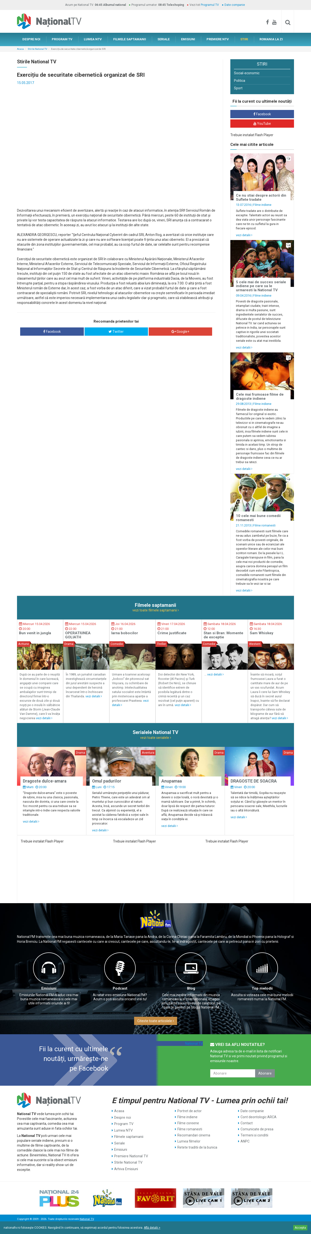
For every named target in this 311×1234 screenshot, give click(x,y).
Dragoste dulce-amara (44, 781)
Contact (247, 1123)
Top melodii (262, 988)
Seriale (119, 1141)
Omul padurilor (106, 781)
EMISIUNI (188, 39)
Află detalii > (152, 1227)
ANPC (245, 1141)
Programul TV (210, 5)
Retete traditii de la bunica (197, 1147)
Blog (191, 988)
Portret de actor (189, 1111)
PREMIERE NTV (218, 39)
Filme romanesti (264, 525)
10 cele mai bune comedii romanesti (258, 518)
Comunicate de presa (257, 1129)
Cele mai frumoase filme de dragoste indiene (260, 396)
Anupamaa (171, 781)
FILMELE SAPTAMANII (129, 39)
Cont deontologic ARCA (258, 1117)
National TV (194, 1043)
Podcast (120, 988)
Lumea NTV (123, 1129)
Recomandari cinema (193, 1135)
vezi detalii (244, 235)
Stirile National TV (37, 49)
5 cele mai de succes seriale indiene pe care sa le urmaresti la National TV (261, 286)
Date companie (235, 5)
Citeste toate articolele (155, 1021)
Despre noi (122, 1117)
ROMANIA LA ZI (271, 39)
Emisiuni (48, 988)
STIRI (244, 39)
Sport (238, 88)
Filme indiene (262, 205)
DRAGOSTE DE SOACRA (254, 781)
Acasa (20, 49)
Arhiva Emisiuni (126, 1165)
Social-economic (246, 73)
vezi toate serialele (155, 738)
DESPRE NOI (31, 39)
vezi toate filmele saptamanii (155, 610)
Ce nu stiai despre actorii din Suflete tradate (261, 197)
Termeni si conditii (254, 1135)
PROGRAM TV (62, 39)
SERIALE (163, 39)
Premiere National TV (130, 1153)
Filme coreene (188, 1123)
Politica (239, 81)
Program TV (123, 1123)
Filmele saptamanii (128, 1135)
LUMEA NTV (93, 39)
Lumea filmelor (188, 1141)
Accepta (300, 1227)
